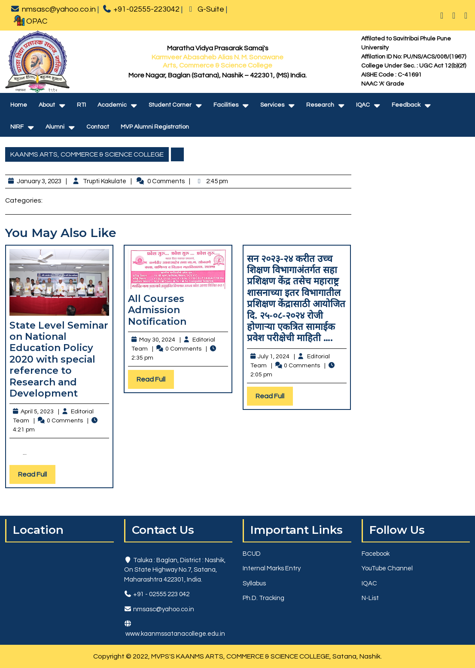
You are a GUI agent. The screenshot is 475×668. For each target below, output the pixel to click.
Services (272, 105)
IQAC (363, 105)
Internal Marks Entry (272, 568)
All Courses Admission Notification (157, 310)
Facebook (376, 554)
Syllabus (254, 583)
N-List (370, 598)
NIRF (17, 127)
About (47, 105)
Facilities (225, 105)
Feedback (406, 105)
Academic (112, 105)
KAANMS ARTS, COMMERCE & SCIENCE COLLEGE (87, 154)
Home (18, 105)
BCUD (252, 554)
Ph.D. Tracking (263, 598)
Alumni (55, 127)
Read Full (36, 476)
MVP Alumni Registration (155, 127)
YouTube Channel (387, 568)
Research (320, 105)
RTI (81, 105)
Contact (97, 127)
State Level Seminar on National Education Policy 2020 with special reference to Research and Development (58, 359)
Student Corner (170, 105)
